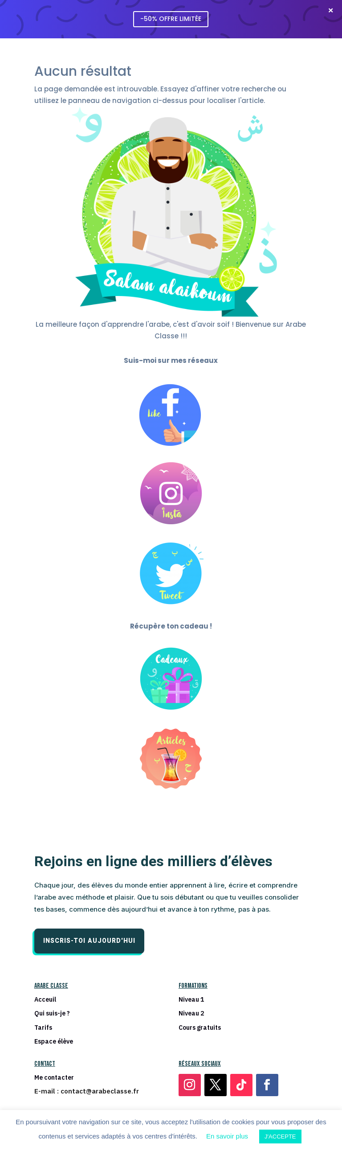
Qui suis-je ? (52, 1013)
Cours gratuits (200, 1027)
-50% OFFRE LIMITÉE (170, 18)
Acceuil (45, 999)
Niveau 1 (191, 999)
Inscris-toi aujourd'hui (89, 940)
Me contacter (54, 1077)
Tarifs (43, 1027)
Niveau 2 (191, 1013)
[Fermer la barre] (330, 10)
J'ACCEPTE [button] (280, 1136)
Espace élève (53, 1041)
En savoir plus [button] (227, 1136)
